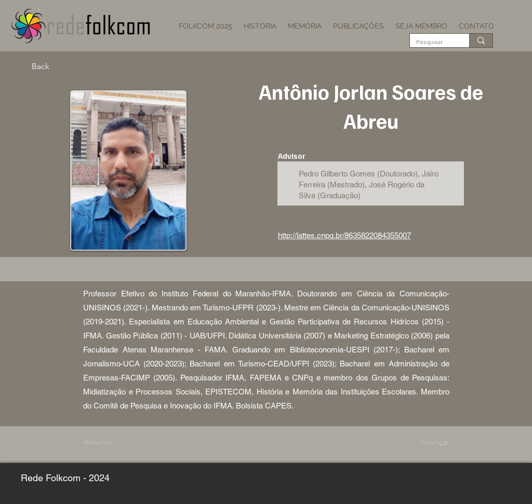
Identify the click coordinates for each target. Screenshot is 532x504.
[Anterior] (117, 442)
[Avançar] (423, 442)
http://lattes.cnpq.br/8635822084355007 (344, 235)
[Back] (66, 66)
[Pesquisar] (431, 42)
